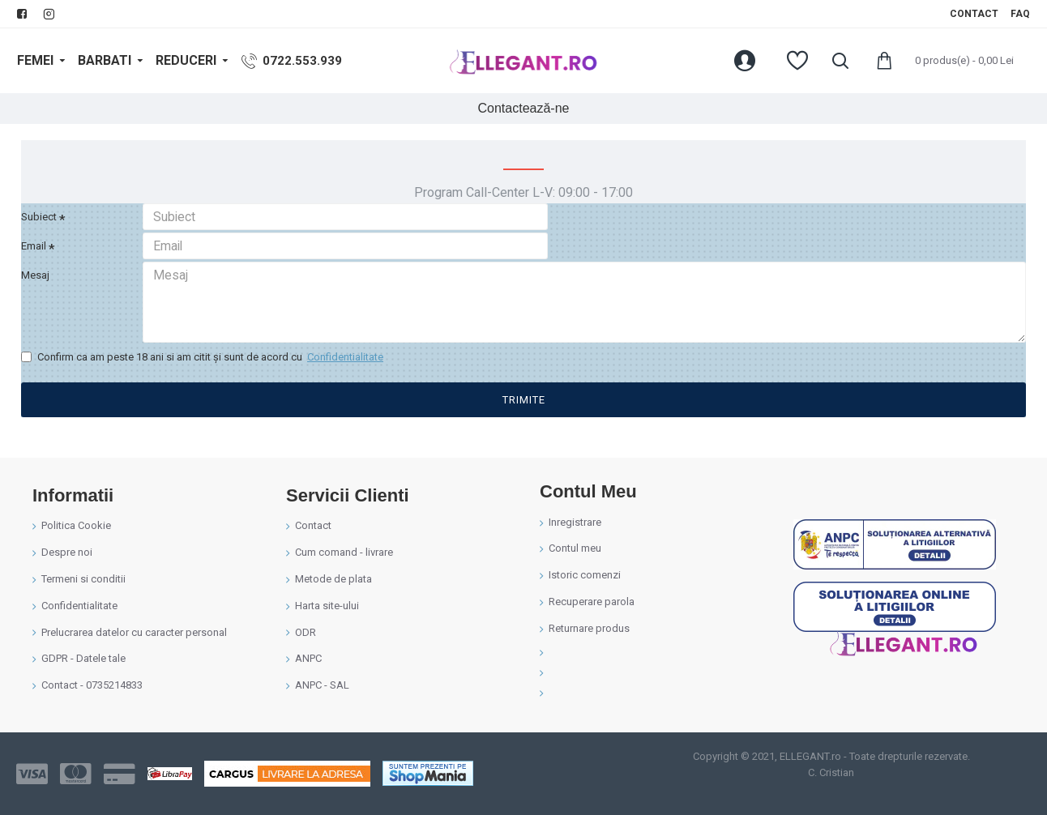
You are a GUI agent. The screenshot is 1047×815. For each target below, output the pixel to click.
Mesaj (35, 294)
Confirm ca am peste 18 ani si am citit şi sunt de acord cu (203, 382)
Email (33, 256)
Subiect (39, 217)
